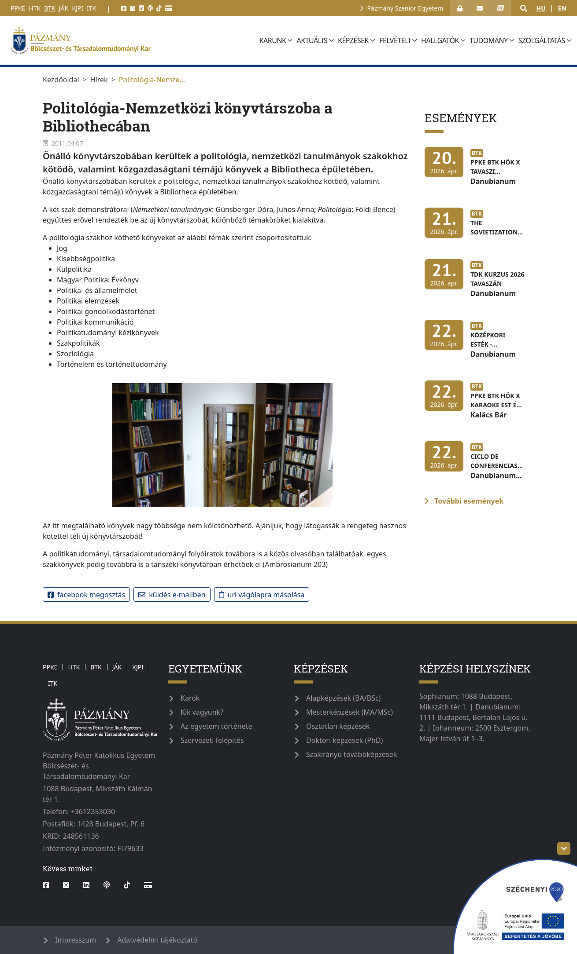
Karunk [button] (272, 40)
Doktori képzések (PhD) (344, 740)
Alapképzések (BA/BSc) (343, 698)
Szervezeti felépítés (212, 740)
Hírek (99, 79)
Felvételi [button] (395, 40)
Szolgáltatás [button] (541, 40)
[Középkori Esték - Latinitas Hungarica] (477, 344)
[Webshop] (168, 8)
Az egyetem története (216, 726)
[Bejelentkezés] (460, 8)
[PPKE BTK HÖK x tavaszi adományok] (477, 171)
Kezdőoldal (61, 79)
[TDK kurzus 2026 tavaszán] (477, 283)
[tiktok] (159, 8)
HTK (35, 8)
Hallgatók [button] (440, 40)
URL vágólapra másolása (262, 594)
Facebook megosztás (86, 594)
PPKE (18, 8)
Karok (190, 698)
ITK (91, 8)
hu (540, 8)
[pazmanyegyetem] (132, 40)
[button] (523, 8)
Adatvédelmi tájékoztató (157, 940)
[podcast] (150, 8)
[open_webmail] (480, 8)
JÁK (63, 8)
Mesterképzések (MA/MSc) (349, 712)
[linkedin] (141, 8)
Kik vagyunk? (202, 712)
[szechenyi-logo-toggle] (563, 848)
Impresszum (75, 940)
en (562, 8)
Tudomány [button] (489, 40)
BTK (49, 8)
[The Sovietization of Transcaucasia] (477, 227)
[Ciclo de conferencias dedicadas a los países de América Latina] (477, 465)
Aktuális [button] (312, 40)
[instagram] (132, 8)
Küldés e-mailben (171, 594)
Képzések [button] (353, 40)
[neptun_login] (500, 8)
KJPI (77, 8)
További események (464, 501)
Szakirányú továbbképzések (351, 754)
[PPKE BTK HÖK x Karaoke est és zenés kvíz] (477, 404)
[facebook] (123, 8)
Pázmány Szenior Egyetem (405, 8)
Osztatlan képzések (338, 726)
